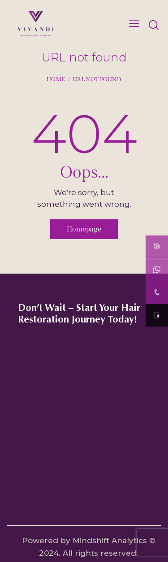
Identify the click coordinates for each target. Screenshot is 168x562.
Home (56, 79)
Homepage (84, 229)
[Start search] (153, 24)
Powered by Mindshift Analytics (84, 540)
